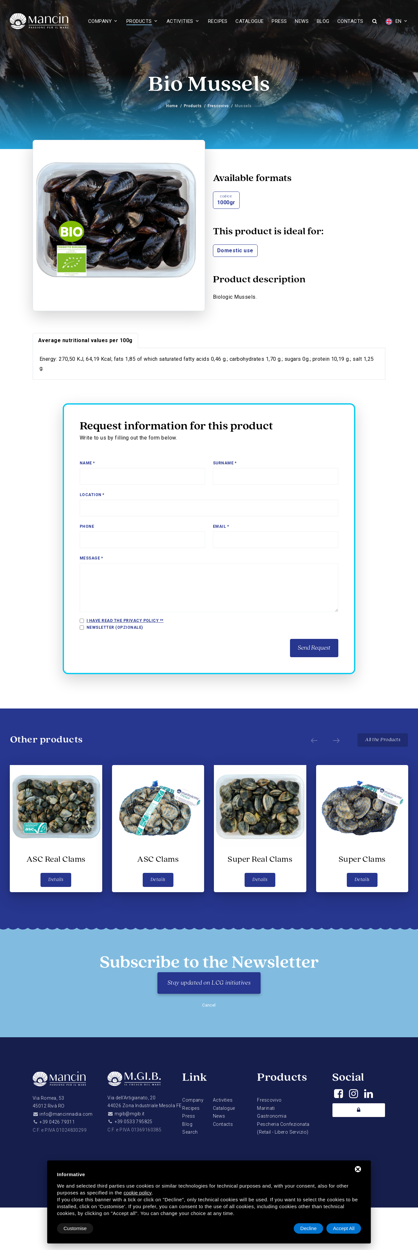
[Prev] (314, 740)
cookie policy (138, 1192)
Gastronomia (271, 1116)
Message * (91, 558)
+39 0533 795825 (134, 1121)
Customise (75, 1228)
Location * (92, 494)
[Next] (336, 740)
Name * (87, 463)
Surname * (224, 463)
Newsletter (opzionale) (115, 627)
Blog (323, 21)
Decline (308, 1228)
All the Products (382, 739)
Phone (87, 526)
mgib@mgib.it (130, 1113)
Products (139, 21)
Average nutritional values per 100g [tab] (85, 340)
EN (393, 21)
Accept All (344, 1228)
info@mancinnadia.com (66, 1114)
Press (279, 21)
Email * (221, 526)
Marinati (266, 1108)
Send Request (314, 648)
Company (100, 21)
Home (172, 106)
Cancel (209, 1005)
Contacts (350, 21)
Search (190, 1132)
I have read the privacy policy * (124, 620)
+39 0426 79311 (57, 1122)
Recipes (218, 21)
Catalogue (249, 21)
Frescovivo (218, 106)
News (302, 21)
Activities (180, 21)
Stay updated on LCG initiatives (209, 983)
